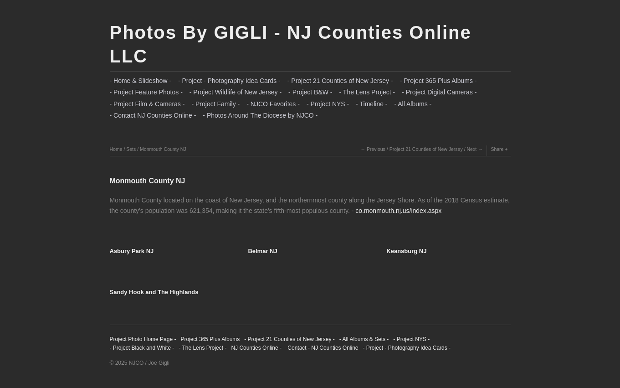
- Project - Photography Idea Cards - (229, 80)
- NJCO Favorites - (273, 104)
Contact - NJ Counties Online (322, 348)
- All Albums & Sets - (364, 339)
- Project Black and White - (142, 348)
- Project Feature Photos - (146, 92)
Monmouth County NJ (163, 149)
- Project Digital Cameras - (439, 92)
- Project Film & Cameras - (147, 104)
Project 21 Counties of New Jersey (426, 149)
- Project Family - (215, 104)
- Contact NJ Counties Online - (153, 115)
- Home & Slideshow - (140, 80)
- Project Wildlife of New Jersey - (236, 92)
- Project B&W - (310, 92)
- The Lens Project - (367, 92)
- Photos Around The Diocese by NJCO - (260, 115)
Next (471, 149)
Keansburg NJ (406, 251)
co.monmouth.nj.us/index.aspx (398, 210)
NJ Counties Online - (256, 348)
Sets (131, 149)
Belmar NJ (262, 251)
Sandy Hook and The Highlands (154, 292)
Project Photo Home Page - (143, 339)
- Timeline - (371, 104)
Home (116, 149)
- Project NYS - (328, 104)
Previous (376, 149)
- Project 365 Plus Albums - (438, 80)
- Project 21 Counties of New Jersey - (340, 80)
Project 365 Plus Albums (210, 339)
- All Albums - (413, 104)
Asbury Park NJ (132, 251)
